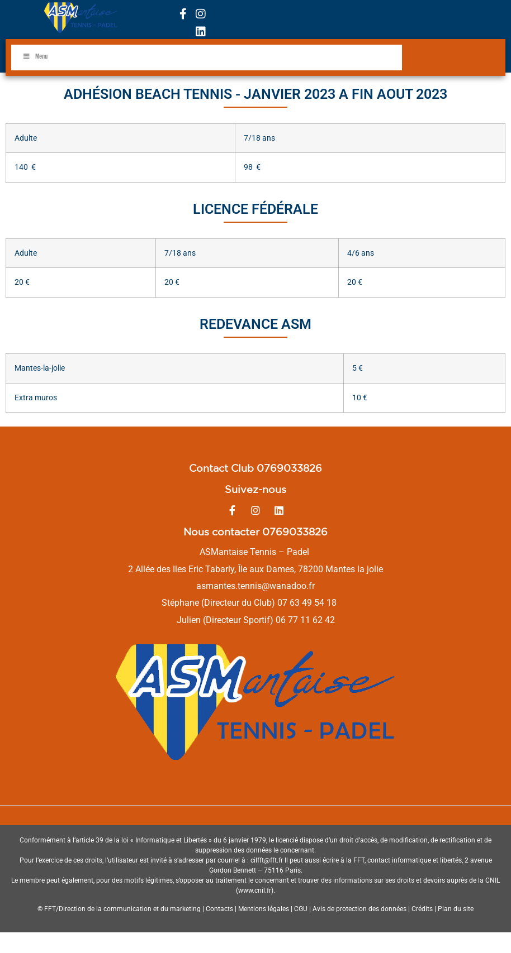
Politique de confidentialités (255, 943)
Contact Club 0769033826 (255, 467)
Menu (35, 56)
